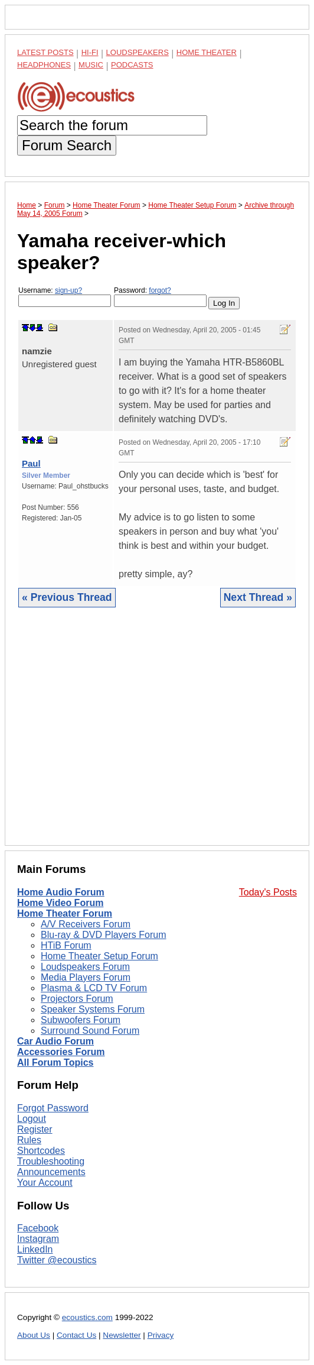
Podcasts (132, 64)
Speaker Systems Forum (93, 1009)
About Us (33, 1335)
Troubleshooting (50, 1161)
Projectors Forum (77, 999)
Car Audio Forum (55, 1041)
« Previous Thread (67, 597)
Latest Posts (45, 52)
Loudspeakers (137, 52)
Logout (31, 1119)
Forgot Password (53, 1108)
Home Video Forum (60, 903)
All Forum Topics (55, 1062)
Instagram (38, 1239)
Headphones (44, 64)
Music (90, 64)
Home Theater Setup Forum (99, 956)
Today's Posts (268, 892)
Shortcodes (41, 1151)
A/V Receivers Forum (85, 924)
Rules (29, 1140)
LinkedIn (35, 1249)
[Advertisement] (157, 735)
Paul (31, 463)
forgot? (160, 290)
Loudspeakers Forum (85, 967)
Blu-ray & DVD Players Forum (103, 935)
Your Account (45, 1183)
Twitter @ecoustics (57, 1260)
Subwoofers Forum (80, 1020)
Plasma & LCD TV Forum (94, 988)
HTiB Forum (66, 945)
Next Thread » (258, 597)
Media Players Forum (85, 977)
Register (35, 1129)
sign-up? (68, 290)
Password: (160, 296)
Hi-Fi (90, 52)
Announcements (51, 1172)
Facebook (37, 1228)
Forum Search (67, 145)
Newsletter (121, 1335)
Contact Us (76, 1335)
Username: (64, 296)
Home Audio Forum (60, 892)
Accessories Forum (61, 1052)
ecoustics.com (87, 1317)
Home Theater (206, 52)
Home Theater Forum (64, 913)
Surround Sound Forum (90, 1031)
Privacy (161, 1335)
